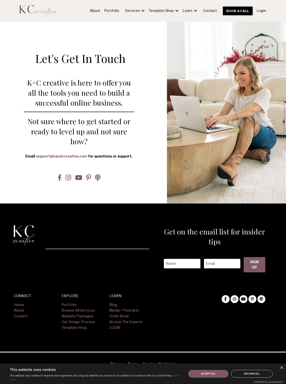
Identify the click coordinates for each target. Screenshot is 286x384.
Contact (210, 11)
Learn (190, 11)
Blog (113, 304)
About (95, 11)
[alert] (143, 374)
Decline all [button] (252, 373)
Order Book (119, 316)
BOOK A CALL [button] (237, 11)
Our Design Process (78, 322)
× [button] (281, 367)
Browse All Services (78, 310)
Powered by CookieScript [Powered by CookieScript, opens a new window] (268, 381)
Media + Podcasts (124, 310)
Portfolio (111, 11)
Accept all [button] (208, 373)
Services (135, 11)
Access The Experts (126, 322)
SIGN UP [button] (254, 264)
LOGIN (114, 327)
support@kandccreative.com (61, 153)
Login (261, 11)
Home (19, 304)
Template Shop (164, 11)
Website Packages (77, 316)
